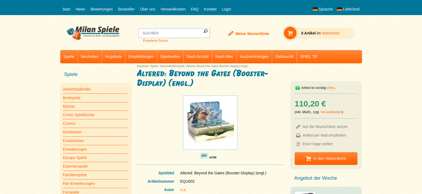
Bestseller (126, 9)
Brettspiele (72, 98)
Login (226, 9)
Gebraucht (284, 56)
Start (66, 9)
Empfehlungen (141, 56)
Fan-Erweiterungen (79, 183)
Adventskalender (77, 89)
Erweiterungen (75, 149)
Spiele (69, 56)
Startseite (142, 66)
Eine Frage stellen (318, 144)
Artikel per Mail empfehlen (324, 135)
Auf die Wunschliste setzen (325, 126)
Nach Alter (224, 56)
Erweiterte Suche (155, 41)
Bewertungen (101, 9)
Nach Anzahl (198, 56)
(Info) (331, 88)
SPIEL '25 (308, 56)
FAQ (194, 9)
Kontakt (210, 9)
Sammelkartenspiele (172, 66)
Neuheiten (90, 56)
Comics (69, 123)
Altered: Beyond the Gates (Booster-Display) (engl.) (217, 66)
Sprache (323, 9)
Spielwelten (170, 56)
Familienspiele (75, 175)
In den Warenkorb (329, 158)
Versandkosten (173, 9)
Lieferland (348, 9)
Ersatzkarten (73, 140)
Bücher (69, 106)
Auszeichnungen (254, 56)
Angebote (113, 56)
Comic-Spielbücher (79, 115)
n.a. (183, 190)
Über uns (147, 9)
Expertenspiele (75, 166)
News (80, 9)
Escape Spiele (75, 157)
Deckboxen (72, 132)
